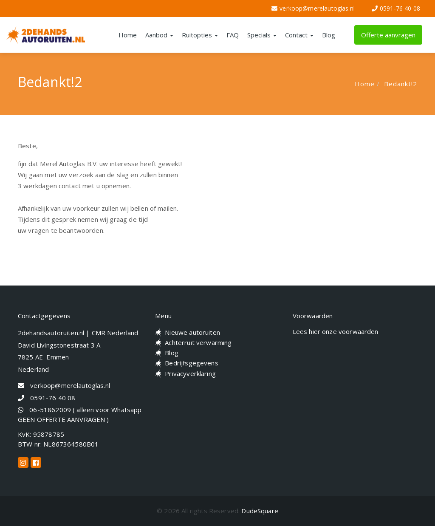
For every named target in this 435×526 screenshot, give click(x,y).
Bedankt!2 (400, 83)
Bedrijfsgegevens (191, 363)
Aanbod (159, 35)
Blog (328, 35)
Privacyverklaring (190, 373)
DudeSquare (259, 510)
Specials (262, 35)
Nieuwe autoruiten (192, 332)
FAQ (232, 35)
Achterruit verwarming (198, 342)
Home (128, 35)
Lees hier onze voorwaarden (336, 331)
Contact (299, 35)
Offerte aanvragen (388, 35)
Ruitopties (200, 35)
